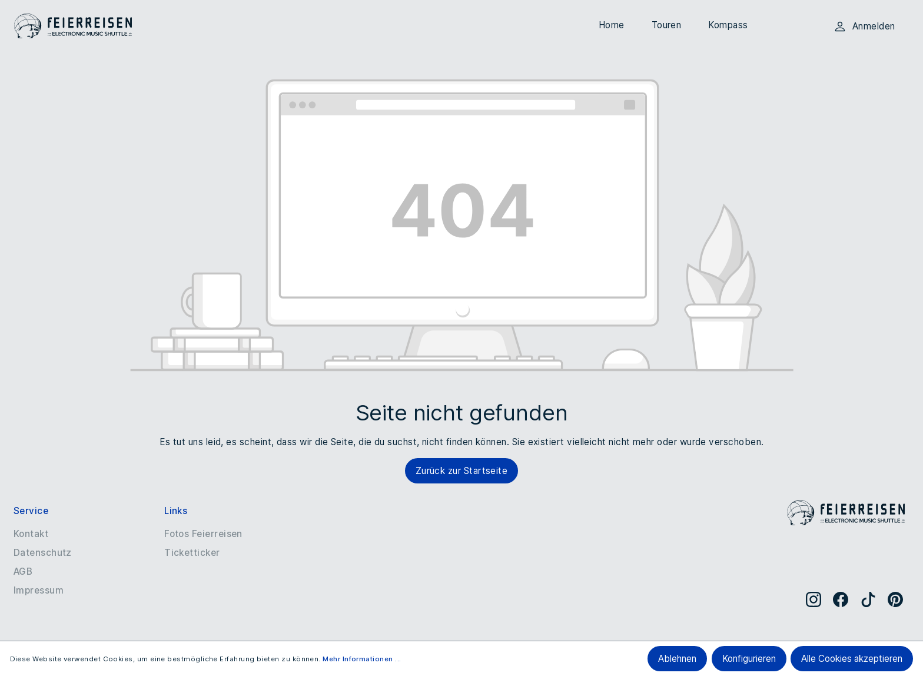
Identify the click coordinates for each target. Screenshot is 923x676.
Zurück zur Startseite (462, 470)
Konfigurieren (749, 658)
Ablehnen (677, 658)
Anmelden (864, 26)
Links (175, 510)
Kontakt (31, 533)
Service (31, 510)
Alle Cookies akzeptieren (851, 658)
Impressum (39, 590)
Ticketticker (192, 552)
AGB (23, 571)
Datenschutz (43, 552)
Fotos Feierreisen (203, 533)
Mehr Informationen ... (362, 659)
